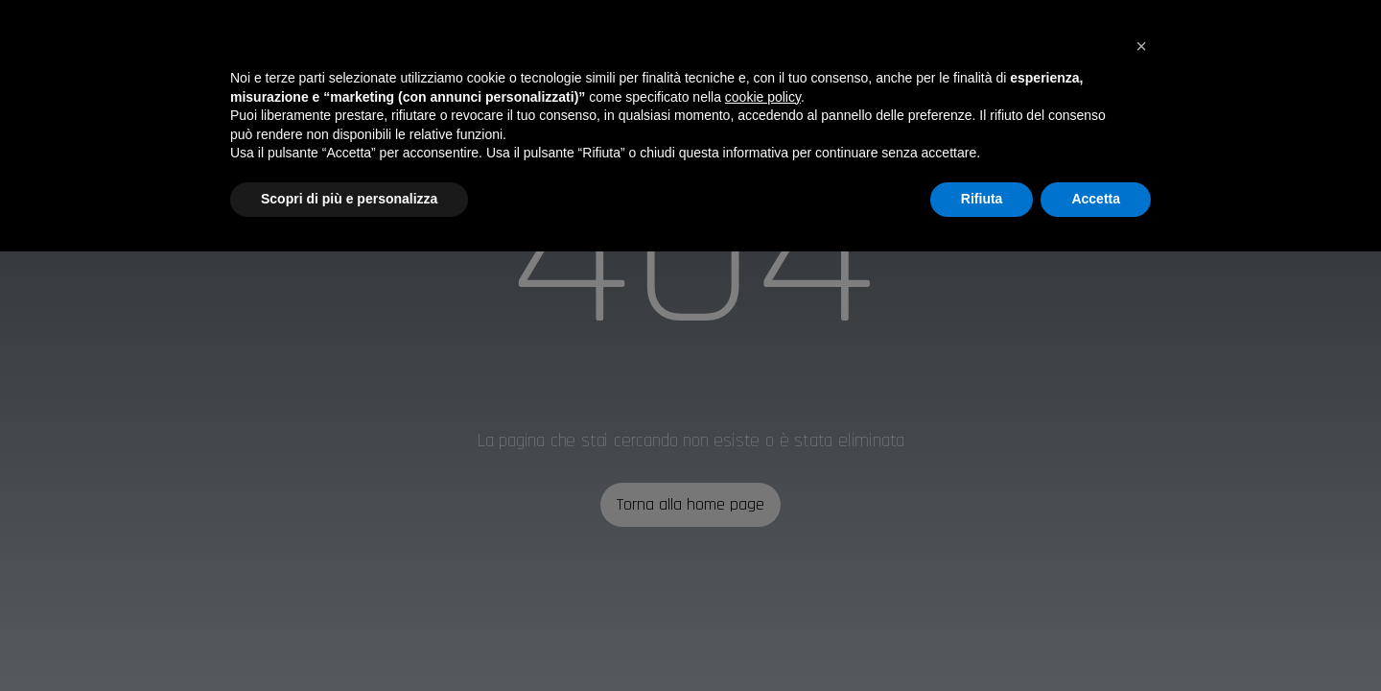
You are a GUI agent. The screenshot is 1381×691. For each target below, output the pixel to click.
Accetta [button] (1095, 198)
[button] (1141, 46)
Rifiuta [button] (982, 198)
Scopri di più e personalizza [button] (349, 198)
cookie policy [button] (763, 97)
